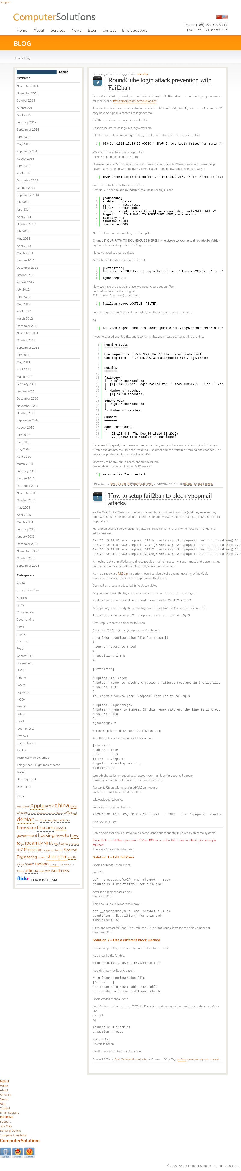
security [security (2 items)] (42, 857)
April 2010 (24, 457)
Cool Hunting (25, 620)
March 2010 (25, 464)
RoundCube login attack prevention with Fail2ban (159, 83)
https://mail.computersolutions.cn (134, 101)
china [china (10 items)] (62, 805)
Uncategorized (26, 779)
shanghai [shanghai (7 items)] (56, 856)
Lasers (21, 685)
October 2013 (26, 224)
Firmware (23, 641)
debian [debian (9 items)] (25, 819)
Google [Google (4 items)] (60, 828)
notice (21, 714)
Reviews (22, 736)
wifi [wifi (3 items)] (47, 871)
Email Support (134, 30)
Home (22, 30)
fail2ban (187, 483)
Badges (22, 598)
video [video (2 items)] (41, 871)
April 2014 (24, 217)
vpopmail (215, 1059)
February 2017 (26, 122)
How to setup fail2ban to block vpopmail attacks (160, 499)
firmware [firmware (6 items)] (26, 827)
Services (58, 30)
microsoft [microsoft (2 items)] (73, 843)
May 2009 (23, 508)
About (39, 30)
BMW (21, 605)
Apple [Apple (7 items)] (37, 805)
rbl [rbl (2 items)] (61, 850)
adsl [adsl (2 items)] (19, 806)
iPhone (21, 678)
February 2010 (26, 471)
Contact (109, 30)
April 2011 (24, 369)
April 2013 (24, 246)
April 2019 (24, 115)
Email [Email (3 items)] (44, 820)
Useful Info (24, 787)
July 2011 (23, 355)
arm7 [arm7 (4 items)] (49, 806)
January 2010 (26, 478)
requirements (25, 729)
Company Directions (13, 1135)
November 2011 (28, 333)
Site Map (6, 1126)
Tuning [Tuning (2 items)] (20, 871)
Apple (21, 583)
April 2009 (24, 515)
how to (190, 1059)
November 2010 (28, 406)
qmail (20, 721)
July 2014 (23, 202)
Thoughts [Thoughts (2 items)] (54, 864)
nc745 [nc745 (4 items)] (22, 849)
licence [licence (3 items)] (63, 843)
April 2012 (24, 311)
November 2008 (28, 551)
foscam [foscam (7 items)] (45, 827)
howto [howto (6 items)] (62, 835)
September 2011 (28, 348)
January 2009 (26, 537)
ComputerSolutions (20, 1141)
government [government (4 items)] (27, 835)
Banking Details (10, 1131)
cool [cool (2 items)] (75, 812)
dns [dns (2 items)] (37, 820)
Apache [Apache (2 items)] (25, 806)
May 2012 (23, 304)
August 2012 (25, 282)
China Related (26, 612)
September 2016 (28, 130)
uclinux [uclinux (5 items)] (31, 870)
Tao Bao (22, 750)
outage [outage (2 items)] (46, 850)
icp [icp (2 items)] (22, 843)
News (76, 30)
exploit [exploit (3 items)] (53, 820)
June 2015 (23, 166)
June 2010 (23, 442)
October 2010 (26, 413)
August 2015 (25, 159)
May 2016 (23, 144)
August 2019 (25, 108)
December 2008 (27, 544)
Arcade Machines (28, 590)
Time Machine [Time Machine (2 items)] (67, 864)
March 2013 (25, 253)
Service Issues (26, 743)
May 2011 (23, 362)
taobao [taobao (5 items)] (42, 864)
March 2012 (25, 319)
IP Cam (21, 670)
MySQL (22, 707)
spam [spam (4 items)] (29, 864)
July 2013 (23, 231)
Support (5, 2)
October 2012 (26, 275)
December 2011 (27, 326)
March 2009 (25, 522)
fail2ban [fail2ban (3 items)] (64, 820)
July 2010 (23, 435)
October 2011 (26, 340)
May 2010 (23, 449)
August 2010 (25, 428)
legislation (23, 692)
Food (20, 649)
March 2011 (25, 377)
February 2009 (26, 529)
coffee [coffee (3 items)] (68, 812)
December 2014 (27, 180)
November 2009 (28, 493)
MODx (21, 700)
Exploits (122, 483)
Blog (92, 30)
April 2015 (24, 173)
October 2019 (26, 101)
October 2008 (26, 558)
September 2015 (28, 151)
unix (206, 1059)
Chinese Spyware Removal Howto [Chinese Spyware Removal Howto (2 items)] (45, 812)
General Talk (25, 656)
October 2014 (26, 188)
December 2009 (27, 486)
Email (114, 483)
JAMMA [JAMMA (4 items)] (46, 843)
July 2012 (23, 290)
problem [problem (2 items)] (55, 850)
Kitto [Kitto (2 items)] (56, 843)
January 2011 (26, 391)
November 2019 (28, 93)
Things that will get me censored (38, 765)
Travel (21, 772)
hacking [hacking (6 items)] (46, 835)
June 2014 (23, 210)
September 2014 (28, 195)
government (25, 663)
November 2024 (28, 86)
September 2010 (28, 420)
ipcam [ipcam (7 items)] (32, 843)
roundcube (198, 483)
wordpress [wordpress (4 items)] (60, 870)
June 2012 (23, 297)
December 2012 (27, 268)
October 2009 (26, 500)
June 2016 (23, 137)
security (209, 483)
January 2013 (26, 260)
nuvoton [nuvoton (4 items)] (35, 849)
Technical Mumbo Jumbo (140, 483)
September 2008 (28, 566)
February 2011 (26, 384)
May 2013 (23, 239)
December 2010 (27, 399)
